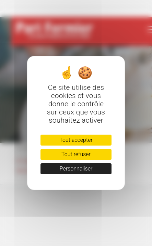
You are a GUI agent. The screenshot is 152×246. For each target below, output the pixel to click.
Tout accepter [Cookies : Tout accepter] (76, 140)
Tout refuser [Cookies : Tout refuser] (76, 154)
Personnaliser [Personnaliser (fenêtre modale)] (76, 168)
